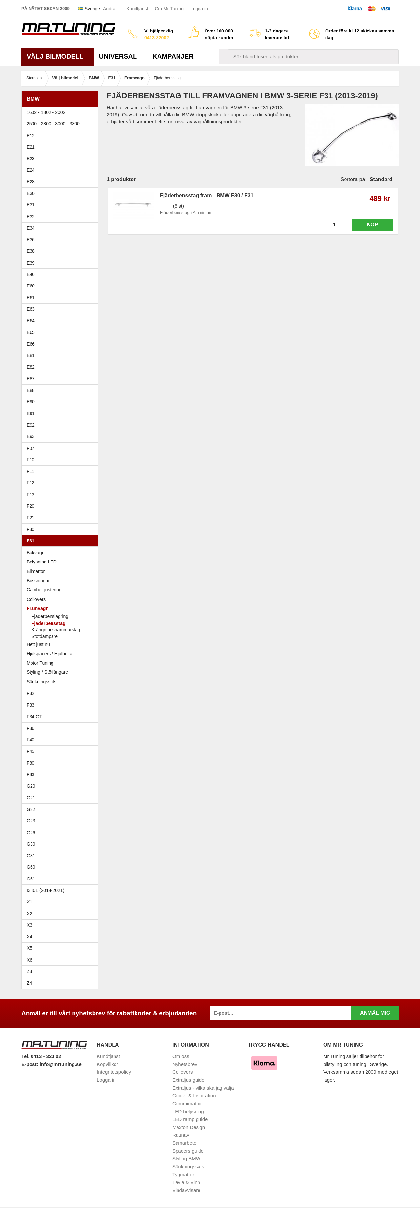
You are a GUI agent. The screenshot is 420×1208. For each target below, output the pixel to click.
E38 (61, 251)
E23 (61, 158)
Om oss (180, 1056)
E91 (61, 413)
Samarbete (184, 1143)
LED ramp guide (190, 1119)
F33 (30, 705)
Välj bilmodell (58, 56)
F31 (61, 540)
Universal (120, 56)
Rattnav (180, 1135)
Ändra (109, 8)
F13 (61, 494)
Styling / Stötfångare (47, 672)
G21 (31, 797)
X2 (29, 913)
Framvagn (61, 608)
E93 (61, 436)
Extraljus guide (188, 1080)
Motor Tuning (40, 663)
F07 (61, 448)
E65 (61, 332)
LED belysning (188, 1111)
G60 (31, 867)
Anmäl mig (375, 1013)
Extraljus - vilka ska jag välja (203, 1088)
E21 (61, 147)
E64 (61, 320)
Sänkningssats (61, 681)
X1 (61, 901)
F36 (30, 728)
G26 (31, 832)
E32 (31, 216)
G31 (31, 855)
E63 (61, 309)
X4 (61, 936)
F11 (61, 471)
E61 (61, 297)
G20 (31, 786)
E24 (61, 170)
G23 (31, 820)
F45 (30, 751)
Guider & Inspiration (194, 1095)
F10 (61, 459)
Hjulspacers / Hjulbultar (50, 653)
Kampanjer (173, 56)
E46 (61, 274)
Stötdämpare (45, 636)
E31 (31, 204)
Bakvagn (61, 552)
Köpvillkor (107, 1064)
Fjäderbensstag (48, 623)
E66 (61, 344)
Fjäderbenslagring (50, 616)
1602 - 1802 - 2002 (61, 112)
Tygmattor (183, 1174)
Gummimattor (187, 1103)
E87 (61, 378)
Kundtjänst (137, 8)
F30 (61, 529)
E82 (61, 367)
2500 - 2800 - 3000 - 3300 (61, 123)
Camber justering (44, 589)
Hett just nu (38, 644)
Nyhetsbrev (184, 1064)
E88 (61, 390)
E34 (61, 228)
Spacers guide (188, 1151)
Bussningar (61, 580)
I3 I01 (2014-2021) (45, 890)
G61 (31, 878)
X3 (61, 925)
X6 (29, 960)
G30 (31, 844)
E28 (61, 181)
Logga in (199, 8)
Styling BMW (186, 1158)
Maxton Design (188, 1127)
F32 (30, 693)
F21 (30, 517)
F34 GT (61, 716)
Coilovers (36, 599)
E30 (61, 193)
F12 (61, 482)
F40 (30, 739)
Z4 (61, 982)
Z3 (61, 971)
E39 (61, 262)
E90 (61, 401)
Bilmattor (36, 571)
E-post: (30, 1064)
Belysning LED (42, 561)
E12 (61, 135)
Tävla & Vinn (186, 1182)
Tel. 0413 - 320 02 (41, 1056)
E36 (61, 239)
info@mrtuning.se (61, 1064)
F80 (30, 763)
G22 (31, 809)
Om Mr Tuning (169, 8)
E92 (61, 425)
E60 (61, 285)
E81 (61, 355)
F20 (61, 506)
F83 (30, 774)
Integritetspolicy (114, 1072)
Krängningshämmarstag (56, 629)
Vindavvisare (186, 1190)
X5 (61, 948)
